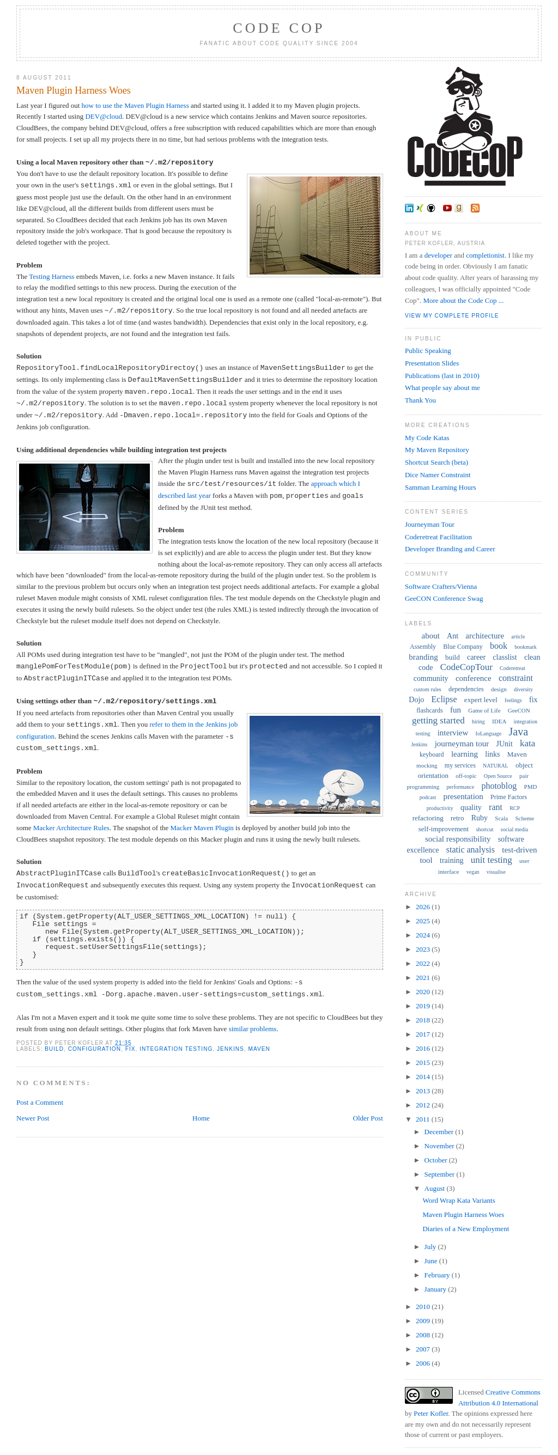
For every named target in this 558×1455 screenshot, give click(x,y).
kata (527, 743)
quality (471, 807)
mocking (427, 765)
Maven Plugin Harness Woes (73, 90)
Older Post (368, 1118)
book (498, 645)
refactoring (428, 818)
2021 (424, 977)
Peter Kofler (431, 1413)
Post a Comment (39, 1102)
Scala (501, 818)
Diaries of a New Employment (465, 1229)
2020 (424, 992)
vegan (473, 872)
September (440, 1174)
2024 (424, 935)
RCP (515, 808)
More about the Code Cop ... (463, 300)
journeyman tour (462, 743)
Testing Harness (51, 276)
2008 (424, 1335)
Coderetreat (512, 668)
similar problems (253, 1029)
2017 (424, 1034)
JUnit (504, 744)
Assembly (423, 646)
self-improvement (443, 829)
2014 (424, 1077)
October (436, 1160)
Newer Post (32, 1118)
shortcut (484, 829)
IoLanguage (489, 733)
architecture (484, 635)
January (436, 1289)
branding (423, 657)
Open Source (498, 776)
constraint (516, 678)
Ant (452, 636)
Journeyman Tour (429, 524)
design (499, 689)
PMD (530, 786)
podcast (428, 797)
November (440, 1146)
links (492, 754)
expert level (481, 700)
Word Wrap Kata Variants (458, 1200)
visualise (496, 872)
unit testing (491, 860)
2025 (424, 921)
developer (438, 255)
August (435, 1188)
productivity (440, 808)
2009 (424, 1321)
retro (457, 818)
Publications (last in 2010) (442, 376)
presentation (463, 796)
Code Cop (279, 28)
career (476, 657)
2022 (424, 963)
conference (474, 678)
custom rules (427, 689)
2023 (424, 949)
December (440, 1132)
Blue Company (462, 646)
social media (514, 829)
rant (495, 807)
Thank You (420, 400)
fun (455, 709)
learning (464, 754)
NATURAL (495, 766)
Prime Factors (508, 797)
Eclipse (444, 699)
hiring (478, 722)
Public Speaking (428, 350)
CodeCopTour (466, 667)
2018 (424, 1020)
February (438, 1275)
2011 (424, 1119)
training (452, 860)
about (431, 635)
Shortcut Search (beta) (436, 462)
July (431, 1247)
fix (130, 1049)
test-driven (519, 849)
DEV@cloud (103, 116)
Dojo (416, 700)
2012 (424, 1105)
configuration (94, 1049)
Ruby (479, 818)
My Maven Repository (437, 450)
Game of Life (484, 710)
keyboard (432, 754)
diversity (523, 689)
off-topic (466, 775)
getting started (438, 720)
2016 (424, 1048)
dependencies (466, 689)
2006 (424, 1363)
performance (461, 787)
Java (519, 732)
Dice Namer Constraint (438, 475)
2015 (424, 1062)
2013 (424, 1091)
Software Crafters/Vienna (441, 586)
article (518, 637)
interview (453, 732)
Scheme (524, 818)
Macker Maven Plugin (202, 828)
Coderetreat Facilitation (438, 537)
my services (460, 765)
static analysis (470, 849)
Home (201, 1118)
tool (426, 860)
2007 (424, 1349)
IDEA (499, 721)
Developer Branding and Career (450, 549)
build (54, 1049)
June (431, 1261)
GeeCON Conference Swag (444, 598)
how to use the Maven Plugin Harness (135, 105)
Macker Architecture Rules (71, 828)
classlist (505, 657)
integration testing (176, 1049)
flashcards (429, 710)
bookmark (525, 647)
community (431, 678)
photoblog (499, 785)
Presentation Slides (432, 363)
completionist (485, 255)
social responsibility (457, 839)
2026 (424, 907)
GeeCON (519, 710)
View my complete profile (452, 316)
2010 (424, 1306)
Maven (259, 1049)
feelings (513, 700)
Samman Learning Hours (440, 487)
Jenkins (230, 1049)
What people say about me (442, 387)
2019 (424, 1006)
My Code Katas (427, 438)
